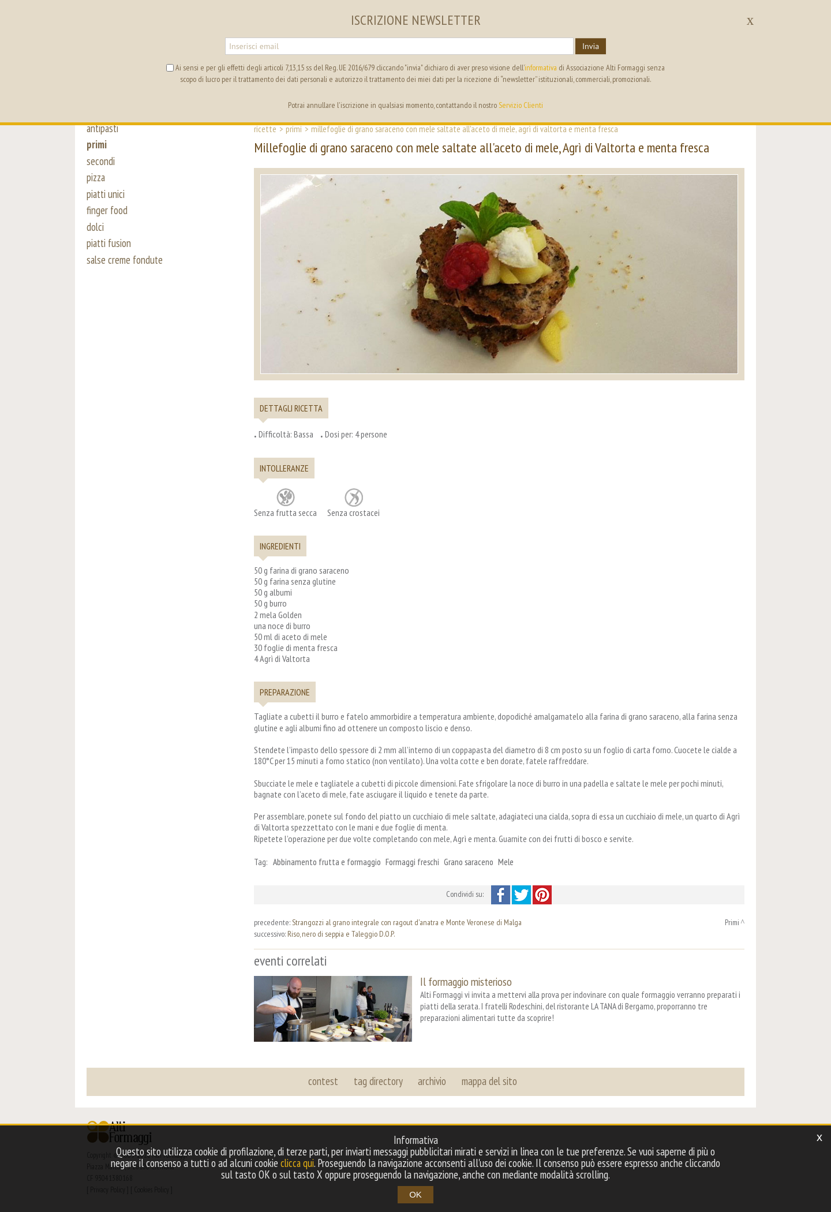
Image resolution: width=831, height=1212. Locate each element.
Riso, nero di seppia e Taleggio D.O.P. (341, 934)
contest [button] (324, 1080)
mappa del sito (488, 1080)
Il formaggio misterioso (466, 981)
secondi (101, 163)
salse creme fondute (126, 267)
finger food (107, 215)
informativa (541, 67)
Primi (294, 128)
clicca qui (297, 1163)
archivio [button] (432, 1080)
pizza (97, 180)
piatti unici (106, 197)
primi (97, 145)
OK (415, 1194)
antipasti (104, 128)
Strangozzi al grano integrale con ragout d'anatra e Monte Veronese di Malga (407, 922)
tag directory (378, 1080)
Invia (590, 46)
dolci (95, 232)
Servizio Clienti (521, 105)
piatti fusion (110, 249)
